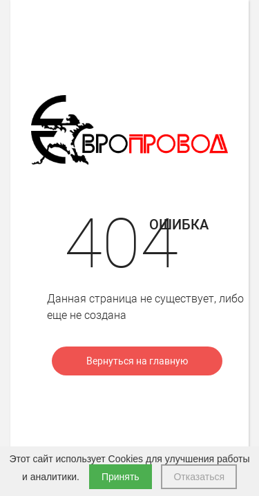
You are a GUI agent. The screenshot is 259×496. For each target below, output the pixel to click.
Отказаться (198, 476)
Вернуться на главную (137, 360)
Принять (121, 476)
